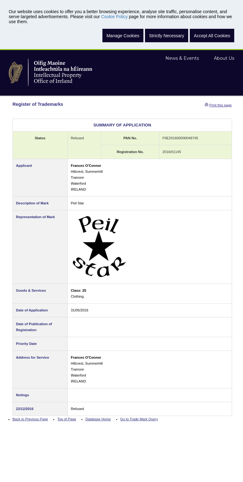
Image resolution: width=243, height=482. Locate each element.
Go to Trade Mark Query (139, 419)
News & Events (182, 58)
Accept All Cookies (212, 35)
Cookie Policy (114, 16)
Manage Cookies (122, 35)
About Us (224, 58)
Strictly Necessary (166, 35)
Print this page (220, 105)
